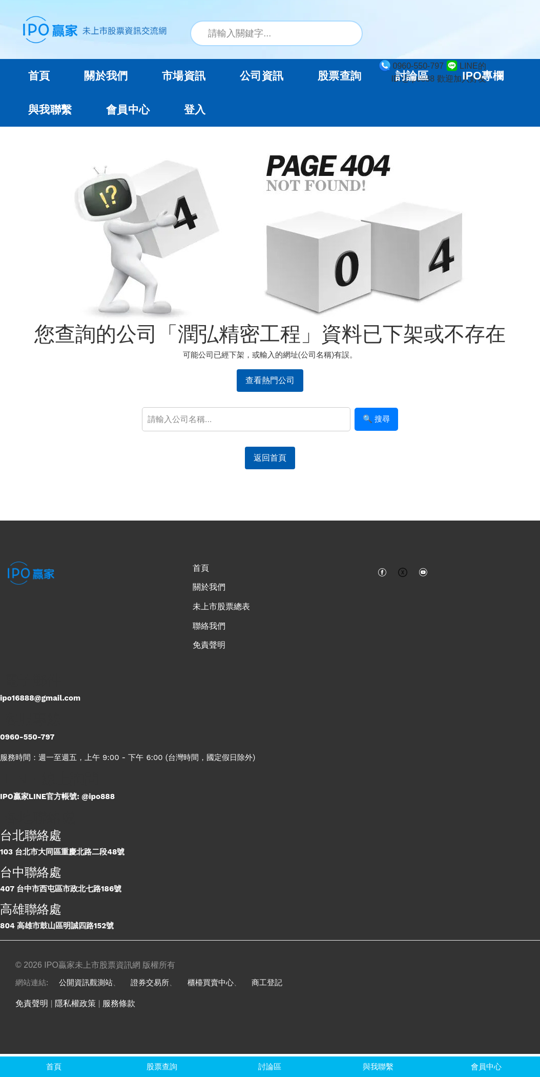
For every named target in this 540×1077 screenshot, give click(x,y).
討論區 (412, 76)
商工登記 (267, 982)
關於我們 (209, 587)
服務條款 (118, 1003)
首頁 (39, 76)
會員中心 (128, 110)
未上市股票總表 (221, 606)
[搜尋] (349, 33)
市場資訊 (184, 76)
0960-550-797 (27, 737)
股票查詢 (340, 76)
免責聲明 (209, 645)
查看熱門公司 (270, 380)
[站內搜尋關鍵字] (276, 33)
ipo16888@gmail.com (40, 698)
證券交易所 (150, 982)
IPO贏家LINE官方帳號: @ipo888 (57, 796)
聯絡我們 (209, 626)
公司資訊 (262, 76)
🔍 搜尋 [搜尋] (376, 418)
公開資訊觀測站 (86, 982)
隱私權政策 (75, 1003)
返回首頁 (270, 457)
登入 (195, 110)
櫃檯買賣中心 (211, 982)
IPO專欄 (483, 76)
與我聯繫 (50, 110)
